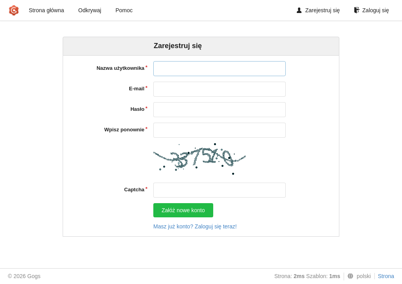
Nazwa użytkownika (120, 68)
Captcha (134, 189)
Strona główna (46, 10)
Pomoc (124, 10)
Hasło (137, 109)
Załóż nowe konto (183, 210)
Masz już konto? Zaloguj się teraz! (195, 226)
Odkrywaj (89, 10)
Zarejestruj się (318, 10)
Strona (386, 276)
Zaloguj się (371, 10)
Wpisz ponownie (124, 130)
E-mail (136, 89)
